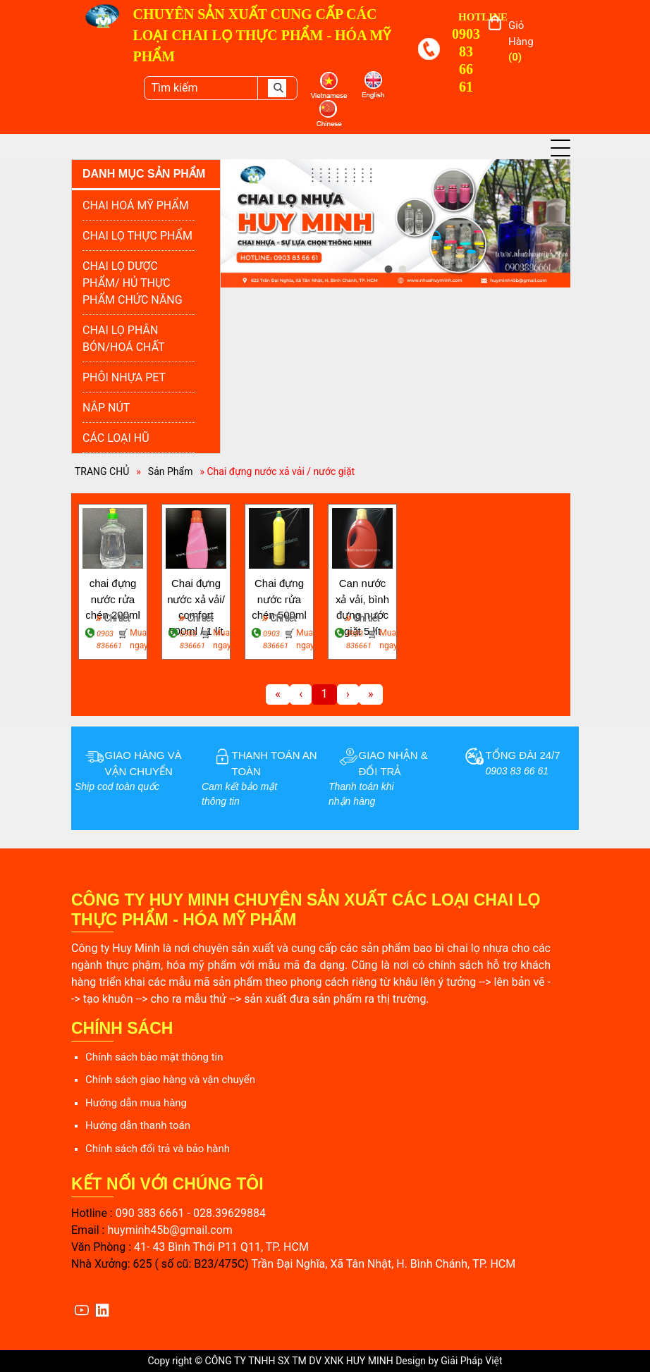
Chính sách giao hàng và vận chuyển (170, 1079)
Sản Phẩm (170, 471)
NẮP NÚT (106, 407)
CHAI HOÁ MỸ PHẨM (135, 205)
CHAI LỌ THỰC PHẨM (137, 235)
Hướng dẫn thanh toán (137, 1125)
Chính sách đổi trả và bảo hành (157, 1148)
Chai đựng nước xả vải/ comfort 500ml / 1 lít (196, 592)
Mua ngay (136, 639)
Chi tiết (113, 617)
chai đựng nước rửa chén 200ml (112, 592)
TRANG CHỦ (102, 471)
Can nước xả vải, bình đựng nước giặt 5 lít (362, 592)
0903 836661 (106, 639)
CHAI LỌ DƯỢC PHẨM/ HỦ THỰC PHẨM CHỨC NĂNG (132, 283)
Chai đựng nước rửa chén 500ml (279, 592)
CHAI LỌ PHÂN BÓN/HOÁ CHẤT (123, 338)
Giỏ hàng (521, 41)
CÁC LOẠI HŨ (115, 438)
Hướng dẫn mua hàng (136, 1102)
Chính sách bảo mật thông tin (154, 1057)
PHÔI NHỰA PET (124, 377)
